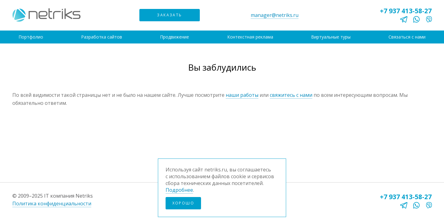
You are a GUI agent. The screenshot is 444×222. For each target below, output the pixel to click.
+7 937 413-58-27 (406, 10)
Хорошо (183, 203)
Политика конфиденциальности (51, 203)
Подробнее (179, 190)
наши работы (242, 95)
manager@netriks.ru (274, 15)
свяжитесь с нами (291, 95)
